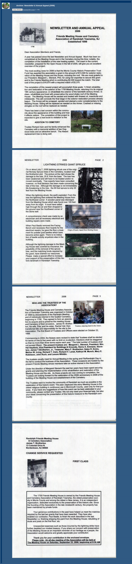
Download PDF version (29, 9)
